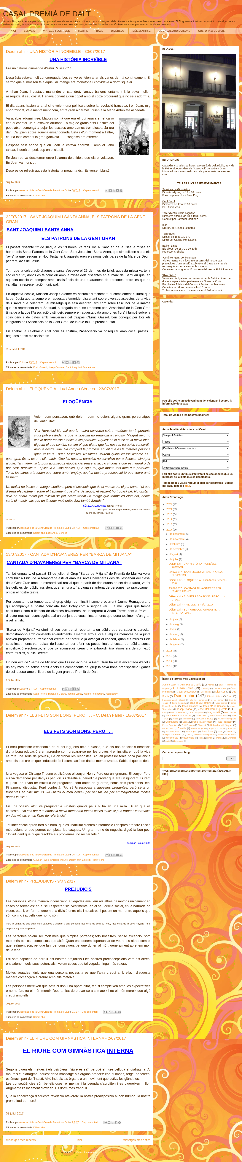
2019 (169, 519)
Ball (221, 684)
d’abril (173, 629)
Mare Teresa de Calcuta (178, 715)
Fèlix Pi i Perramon (198, 700)
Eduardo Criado (214, 696)
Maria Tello (201, 715)
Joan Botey (112, 693)
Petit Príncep (188, 725)
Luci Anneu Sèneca (56, 532)
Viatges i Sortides (171, 734)
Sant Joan (207, 731)
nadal (168, 741)
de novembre (177, 539)
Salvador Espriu (173, 731)
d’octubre (175, 544)
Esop (229, 696)
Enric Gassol (40, 367)
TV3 (220, 731)
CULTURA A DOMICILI (211, 30)
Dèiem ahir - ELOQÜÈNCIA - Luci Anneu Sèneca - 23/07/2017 (62, 389)
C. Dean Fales (41, 859)
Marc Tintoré (230, 712)
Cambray (205, 688)
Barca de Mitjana (57, 693)
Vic (188, 735)
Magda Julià (214, 712)
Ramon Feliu (168, 728)
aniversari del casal (227, 735)
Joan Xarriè (221, 703)
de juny (174, 619)
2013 (169, 666)
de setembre (177, 549)
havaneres (231, 738)
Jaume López (75, 693)
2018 (169, 524)
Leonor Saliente (177, 712)
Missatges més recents (21, 1140)
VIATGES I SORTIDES (56, 30)
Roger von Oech (216, 728)
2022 (169, 504)
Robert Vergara (198, 728)
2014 (169, 660)
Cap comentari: (91, 190)
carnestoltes (171, 738)
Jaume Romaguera (94, 693)
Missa (175, 719)
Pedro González (169, 725)
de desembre (177, 533)
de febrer (175, 639)
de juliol (174, 559)
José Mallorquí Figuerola (212, 709)
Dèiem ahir (39, 195)
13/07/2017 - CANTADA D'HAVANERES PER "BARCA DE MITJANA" (69, 554)
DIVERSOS (117, 30)
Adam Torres (40, 693)
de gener (174, 644)
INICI (13, 30)
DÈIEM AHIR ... (142, 30)
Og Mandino (171, 722)
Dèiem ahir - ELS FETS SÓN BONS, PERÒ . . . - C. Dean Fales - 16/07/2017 (76, 715)
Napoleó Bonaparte (227, 719)
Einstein (86, 859)
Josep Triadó (184, 709)
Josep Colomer (56, 367)
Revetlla (182, 728)
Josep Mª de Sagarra (214, 706)
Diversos (220, 691)
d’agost (174, 554)
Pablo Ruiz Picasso (202, 722)
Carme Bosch (220, 688)
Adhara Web (169, 684)
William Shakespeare (204, 735)
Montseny (187, 719)
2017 (169, 529)
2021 (169, 509)
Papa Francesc (225, 722)
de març (174, 634)
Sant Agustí (191, 731)
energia (219, 738)
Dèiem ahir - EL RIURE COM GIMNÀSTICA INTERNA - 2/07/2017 (66, 1038)
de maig (174, 624)
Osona (185, 722)
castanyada (188, 738)
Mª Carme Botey (204, 718)
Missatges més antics (136, 1140)
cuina (200, 738)
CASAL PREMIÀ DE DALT (47, 14)
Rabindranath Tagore (221, 725)
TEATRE (83, 30)
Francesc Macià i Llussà (173, 700)
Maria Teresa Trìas (219, 715)
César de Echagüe (187, 691)
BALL (99, 30)
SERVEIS (29, 30)
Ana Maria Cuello (190, 684)
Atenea (211, 685)
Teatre (229, 731)
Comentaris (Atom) (86, 1152)
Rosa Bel (231, 728)
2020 (169, 514)
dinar (209, 738)
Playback (202, 725)
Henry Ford (98, 859)
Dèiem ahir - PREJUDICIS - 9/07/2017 (41, 881)
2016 (169, 650)
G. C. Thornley (218, 700)
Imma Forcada (179, 703)
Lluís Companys (196, 712)
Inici (79, 1140)
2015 (169, 655)
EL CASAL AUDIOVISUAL (174, 30)
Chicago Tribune (59, 859)
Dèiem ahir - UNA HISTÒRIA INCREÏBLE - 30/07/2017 (55, 51)
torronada (178, 741)
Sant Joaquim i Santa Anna (80, 367)
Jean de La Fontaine (200, 703)
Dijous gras (206, 692)
